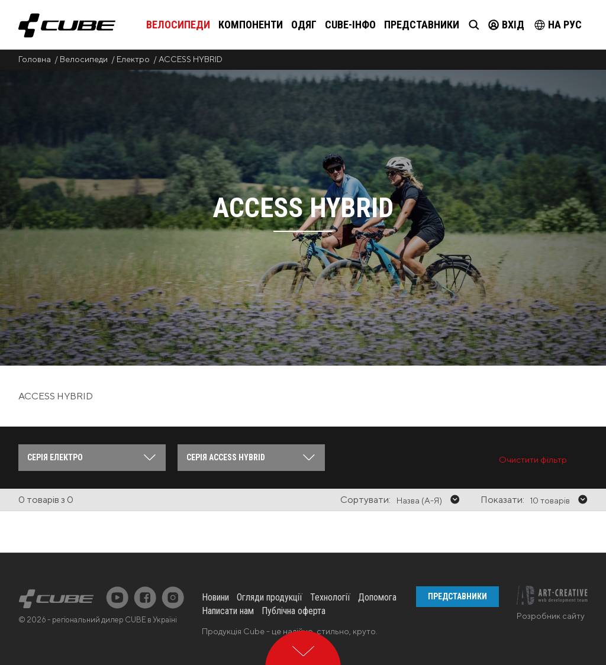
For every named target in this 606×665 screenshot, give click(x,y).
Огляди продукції (269, 597)
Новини (215, 597)
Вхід (506, 24)
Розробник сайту (551, 616)
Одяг (304, 24)
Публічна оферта (293, 610)
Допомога (377, 597)
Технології (330, 597)
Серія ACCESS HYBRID (225, 457)
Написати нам (228, 610)
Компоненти (250, 24)
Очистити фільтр (533, 459)
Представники (421, 24)
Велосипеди (178, 24)
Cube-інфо (350, 24)
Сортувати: (365, 499)
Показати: (502, 499)
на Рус (558, 24)
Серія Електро (55, 457)
